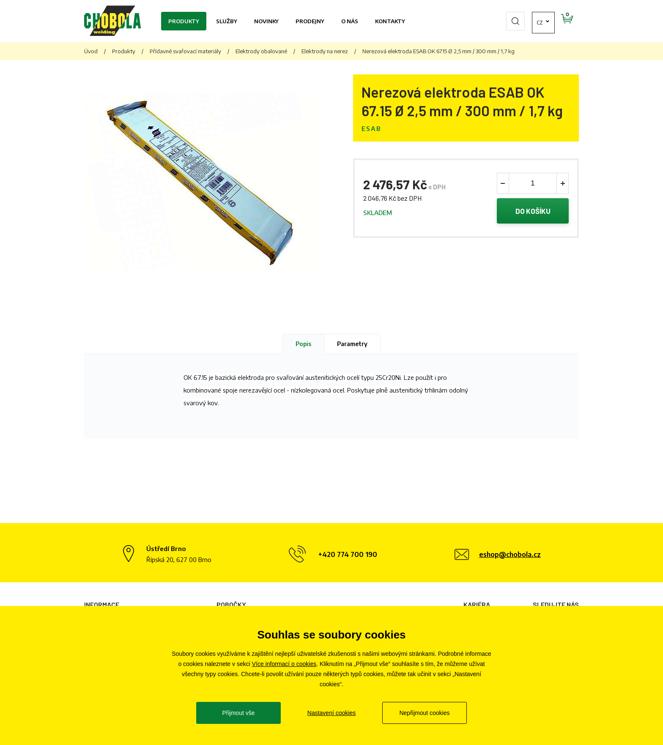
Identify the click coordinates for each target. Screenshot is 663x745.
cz (515, 21)
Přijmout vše (238, 713)
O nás (349, 21)
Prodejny (310, 21)
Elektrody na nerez (324, 51)
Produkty (183, 21)
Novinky (266, 21)
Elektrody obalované (261, 51)
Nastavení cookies (331, 713)
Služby (226, 21)
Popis (303, 343)
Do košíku (533, 211)
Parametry (352, 343)
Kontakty (390, 21)
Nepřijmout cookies (424, 713)
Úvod (91, 51)
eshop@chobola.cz (510, 554)
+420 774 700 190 (347, 554)
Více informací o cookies (284, 663)
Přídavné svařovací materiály (185, 51)
